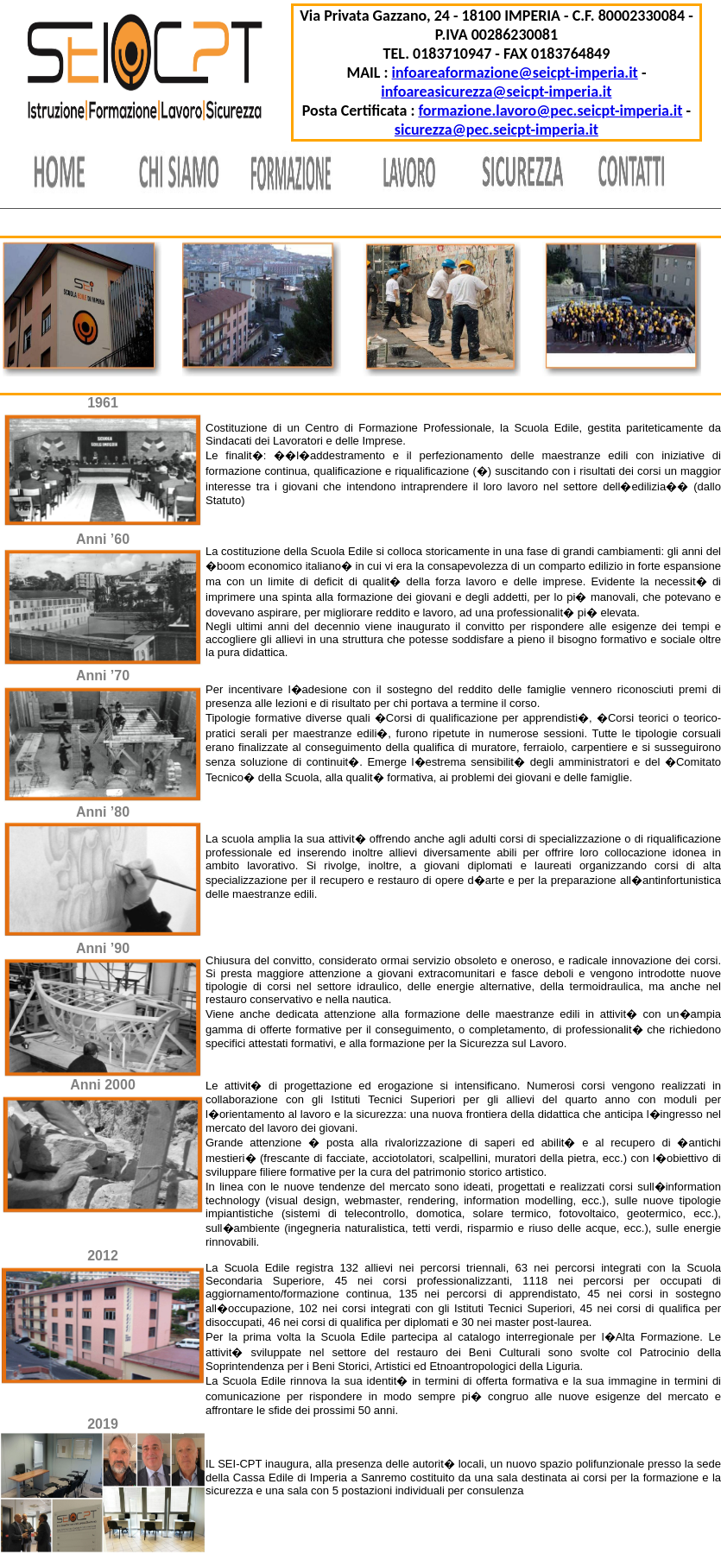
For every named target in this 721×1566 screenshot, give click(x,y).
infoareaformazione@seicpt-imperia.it (515, 72)
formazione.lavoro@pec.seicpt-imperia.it (550, 110)
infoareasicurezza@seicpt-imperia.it (496, 91)
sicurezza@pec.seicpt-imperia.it (496, 129)
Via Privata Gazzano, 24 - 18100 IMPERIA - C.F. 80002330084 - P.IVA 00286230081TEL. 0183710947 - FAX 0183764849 (496, 34)
